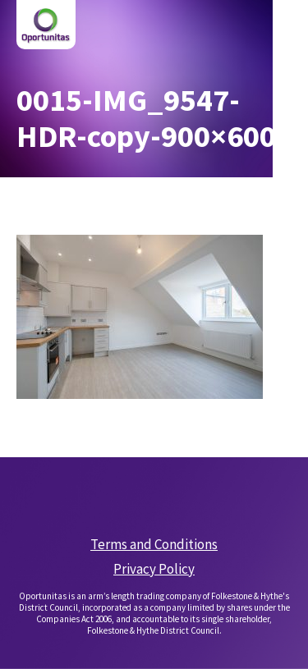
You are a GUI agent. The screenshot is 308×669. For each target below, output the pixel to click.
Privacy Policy (154, 569)
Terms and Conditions (154, 544)
